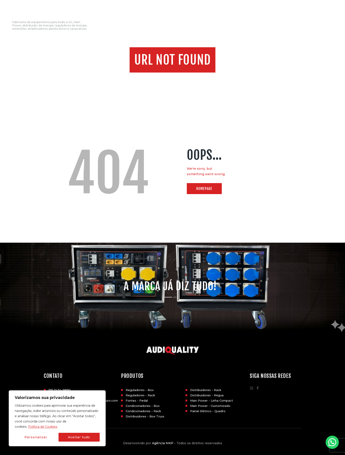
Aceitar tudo (79, 437)
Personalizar (35, 437)
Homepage (204, 188)
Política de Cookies (42, 427)
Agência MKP (162, 443)
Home (159, 77)
